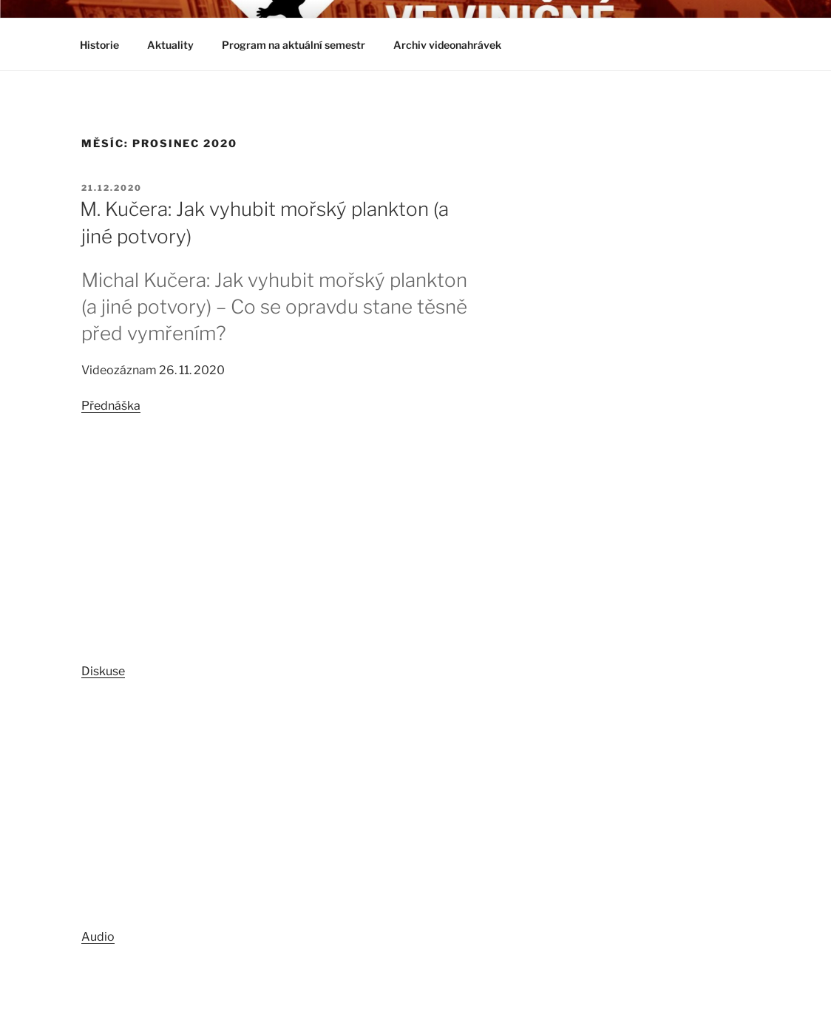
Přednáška (110, 406)
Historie (99, 44)
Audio (98, 937)
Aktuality (170, 44)
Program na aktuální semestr (293, 44)
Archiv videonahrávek (454, 44)
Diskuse (103, 671)
